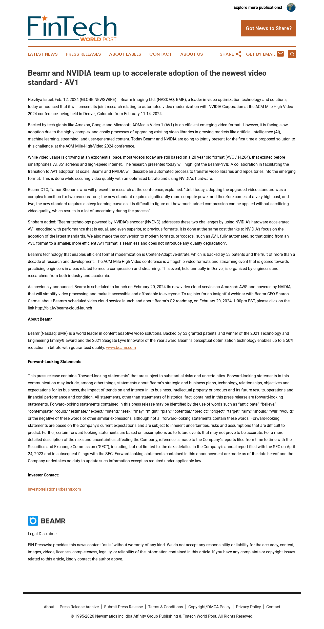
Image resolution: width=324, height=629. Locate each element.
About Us (191, 54)
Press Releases (83, 54)
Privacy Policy (248, 606)
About (49, 606)
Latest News (43, 54)
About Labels (125, 54)
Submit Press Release (123, 606)
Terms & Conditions (165, 606)
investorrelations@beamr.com (54, 489)
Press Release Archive (79, 606)
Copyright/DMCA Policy (209, 606)
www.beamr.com (121, 347)
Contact (160, 54)
